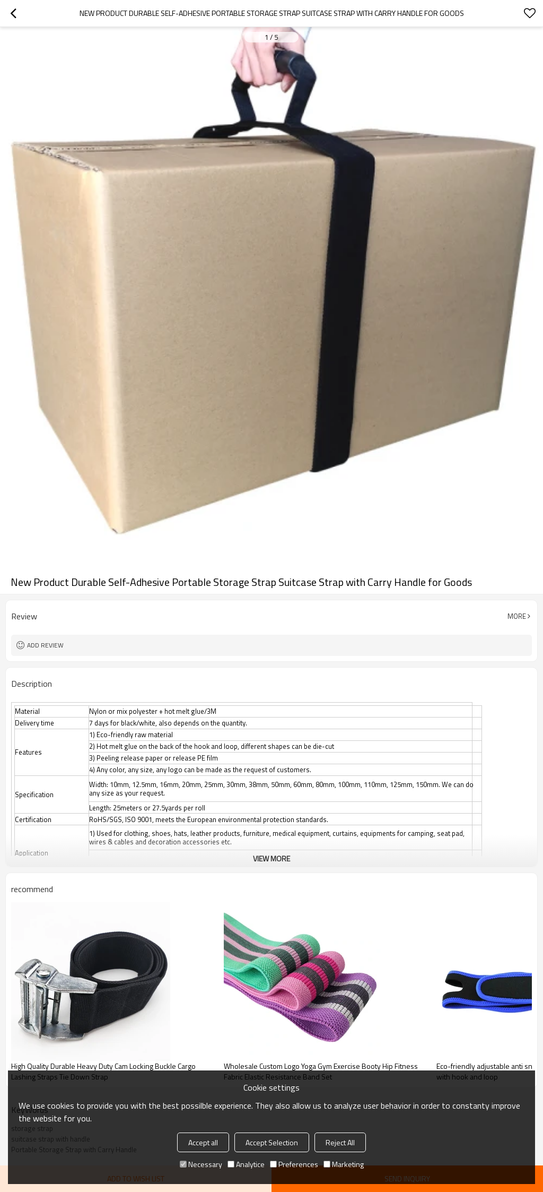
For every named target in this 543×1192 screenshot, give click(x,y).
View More (271, 858)
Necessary (201, 1164)
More (516, 616)
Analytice (246, 1164)
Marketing (343, 1164)
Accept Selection (272, 1142)
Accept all (203, 1142)
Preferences (294, 1164)
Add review (45, 645)
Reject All (340, 1142)
